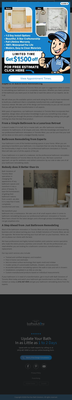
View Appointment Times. (36, 78)
